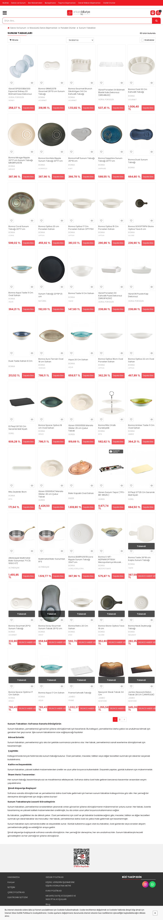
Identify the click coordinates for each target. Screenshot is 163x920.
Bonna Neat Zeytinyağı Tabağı (139, 627)
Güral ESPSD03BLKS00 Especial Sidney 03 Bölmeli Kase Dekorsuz (20, 91)
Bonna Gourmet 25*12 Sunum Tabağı (20, 627)
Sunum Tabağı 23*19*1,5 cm (50, 295)
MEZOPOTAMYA (104, 568)
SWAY (40, 635)
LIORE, (70, 568)
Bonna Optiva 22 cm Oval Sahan (141, 360)
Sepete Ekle (28, 108)
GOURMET (42, 100)
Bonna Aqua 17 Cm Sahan (51, 692)
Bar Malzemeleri (35, 3)
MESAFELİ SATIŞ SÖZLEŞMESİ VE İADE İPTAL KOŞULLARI (61, 897)
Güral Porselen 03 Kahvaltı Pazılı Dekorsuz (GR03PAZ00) (110, 296)
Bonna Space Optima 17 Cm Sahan (21, 693)
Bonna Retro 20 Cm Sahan (78, 627)
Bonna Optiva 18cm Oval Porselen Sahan (110, 360)
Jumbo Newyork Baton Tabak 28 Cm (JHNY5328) (141, 693)
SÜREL (11, 433)
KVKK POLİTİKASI (54, 890)
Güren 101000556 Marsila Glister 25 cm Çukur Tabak (80, 428)
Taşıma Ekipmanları (67, 3)
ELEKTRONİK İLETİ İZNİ (18, 897)
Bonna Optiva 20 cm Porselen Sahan (48, 228)
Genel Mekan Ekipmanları (89, 3)
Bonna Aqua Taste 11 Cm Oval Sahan (21, 294)
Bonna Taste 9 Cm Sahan (81, 293)
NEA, (130, 635)
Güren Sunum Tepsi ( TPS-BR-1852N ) (111, 493)
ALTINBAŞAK (14, 568)
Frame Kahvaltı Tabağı (79, 692)
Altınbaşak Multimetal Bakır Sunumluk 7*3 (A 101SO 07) (20, 561)
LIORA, (76, 568)
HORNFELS (42, 168)
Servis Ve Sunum (18, 28)
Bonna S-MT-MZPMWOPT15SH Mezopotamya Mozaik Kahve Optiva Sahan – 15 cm (110, 560)
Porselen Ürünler (68, 28)
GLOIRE (131, 235)
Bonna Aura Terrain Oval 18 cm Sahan (50, 360)
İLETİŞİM (11, 887)
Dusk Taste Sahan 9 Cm (20, 361)
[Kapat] (155, 913)
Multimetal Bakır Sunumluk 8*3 (51, 560)
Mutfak (6, 3)
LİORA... (81, 568)
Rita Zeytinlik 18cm (18, 492)
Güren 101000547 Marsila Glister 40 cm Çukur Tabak (50, 494)
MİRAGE (12, 169)
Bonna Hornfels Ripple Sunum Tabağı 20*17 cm (50, 159)
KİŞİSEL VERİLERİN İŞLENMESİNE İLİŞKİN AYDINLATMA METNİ (60, 884)
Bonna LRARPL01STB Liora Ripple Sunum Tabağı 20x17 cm (80, 560)
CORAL (11, 235)
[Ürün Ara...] (156, 21)
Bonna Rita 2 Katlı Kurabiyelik (107, 426)
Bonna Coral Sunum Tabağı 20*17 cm (19, 228)
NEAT (134, 635)
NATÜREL (42, 301)
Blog (48, 904)
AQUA (11, 302)
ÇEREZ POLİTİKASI (16, 892)
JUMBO (71, 697)
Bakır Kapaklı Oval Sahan (81, 493)
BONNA (41, 97)
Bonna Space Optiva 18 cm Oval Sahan (50, 426)
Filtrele (14, 40)
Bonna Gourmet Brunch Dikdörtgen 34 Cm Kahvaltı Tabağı (80, 91)
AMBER (131, 434)
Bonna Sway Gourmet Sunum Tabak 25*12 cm (50, 627)
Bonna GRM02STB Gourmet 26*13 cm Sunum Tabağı (51, 91)
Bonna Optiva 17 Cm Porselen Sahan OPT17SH (81, 228)
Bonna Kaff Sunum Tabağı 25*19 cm (81, 159)
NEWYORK (102, 701)
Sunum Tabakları (87, 28)
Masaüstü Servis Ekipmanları (43, 28)
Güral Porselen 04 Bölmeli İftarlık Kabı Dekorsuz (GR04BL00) (111, 93)
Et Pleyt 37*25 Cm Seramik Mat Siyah (141, 493)
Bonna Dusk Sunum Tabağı (138, 161)
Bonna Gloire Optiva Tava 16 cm (111, 627)
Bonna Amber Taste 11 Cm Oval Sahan (141, 426)
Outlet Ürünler (109, 3)
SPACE (41, 434)
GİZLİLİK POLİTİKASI (54, 877)
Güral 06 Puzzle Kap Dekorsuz (138, 295)
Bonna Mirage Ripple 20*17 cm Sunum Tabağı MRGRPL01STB (21, 160)
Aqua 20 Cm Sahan (78, 359)
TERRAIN (41, 368)
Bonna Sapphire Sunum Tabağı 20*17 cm (110, 159)
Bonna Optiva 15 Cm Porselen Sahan (108, 228)
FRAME (71, 700)
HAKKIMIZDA (14, 877)
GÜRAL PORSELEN (16, 97)
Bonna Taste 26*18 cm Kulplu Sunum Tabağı (139, 559)
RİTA (100, 434)
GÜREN (71, 434)
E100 (70, 635)
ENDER (71, 498)
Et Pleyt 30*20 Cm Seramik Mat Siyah (18, 427)
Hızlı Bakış (31, 83)
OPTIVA (41, 235)
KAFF (70, 168)
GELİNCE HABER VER (147, 576)
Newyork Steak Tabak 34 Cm (111, 693)
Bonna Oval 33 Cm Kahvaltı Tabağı (137, 90)
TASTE (70, 301)
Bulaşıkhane (50, 3)
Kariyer (11, 882)
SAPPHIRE (102, 168)
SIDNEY (11, 100)
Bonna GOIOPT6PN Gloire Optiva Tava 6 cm (141, 228)
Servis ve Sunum (18, 3)
